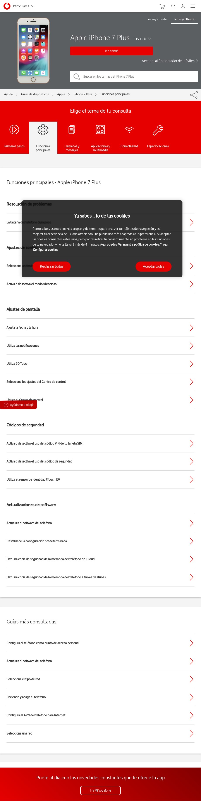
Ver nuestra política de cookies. (139, 244)
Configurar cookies (45, 250)
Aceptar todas (153, 266)
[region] (102, 238)
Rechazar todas (51, 266)
